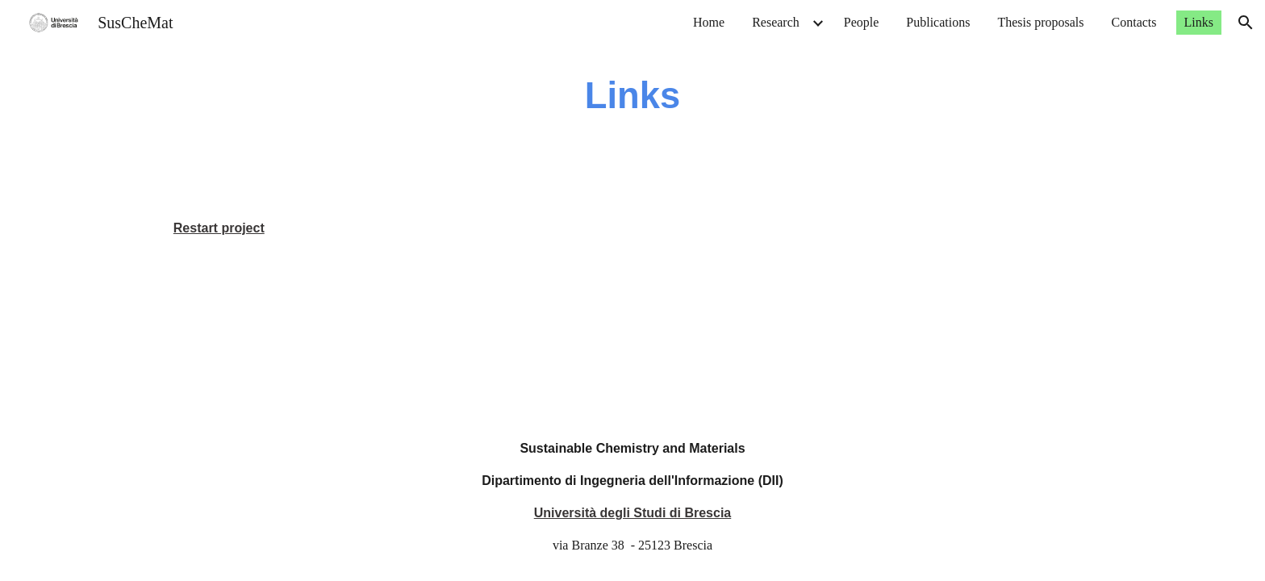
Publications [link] (938, 22)
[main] (632, 96)
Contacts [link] (1134, 22)
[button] (1245, 22)
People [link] (861, 22)
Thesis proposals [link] (1040, 22)
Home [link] (708, 22)
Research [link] (775, 22)
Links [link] (1198, 22)
